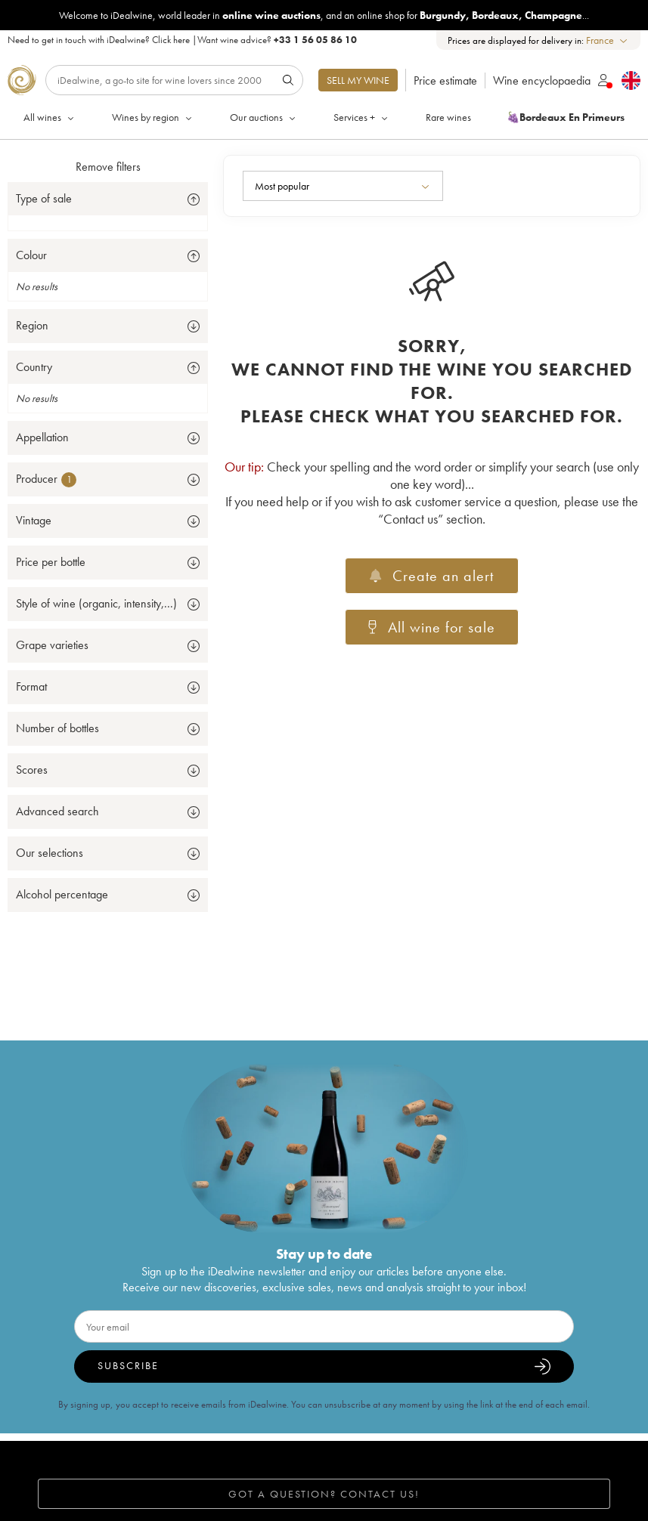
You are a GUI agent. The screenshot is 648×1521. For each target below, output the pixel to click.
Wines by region (153, 117)
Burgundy (443, 15)
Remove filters (108, 167)
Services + (361, 117)
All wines (49, 117)
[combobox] (607, 40)
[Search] (174, 80)
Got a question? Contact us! (324, 1494)
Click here (171, 39)
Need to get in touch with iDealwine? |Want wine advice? (182, 39)
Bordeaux (495, 15)
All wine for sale (431, 627)
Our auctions (264, 117)
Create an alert (432, 576)
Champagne (553, 15)
